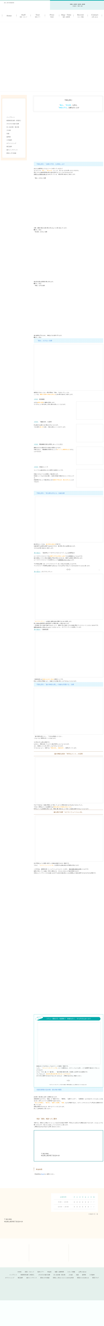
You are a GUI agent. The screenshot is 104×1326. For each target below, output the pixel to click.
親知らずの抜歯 (11, 153)
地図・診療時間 (59, 1272)
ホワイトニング (11, 143)
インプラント (10, 117)
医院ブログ (95, 1277)
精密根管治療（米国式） (14, 120)
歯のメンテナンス (12, 150)
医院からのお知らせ (83, 1277)
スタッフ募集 (71, 1272)
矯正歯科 (9, 146)
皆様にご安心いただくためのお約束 (63, 1277)
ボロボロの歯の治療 (12, 123)
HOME (19, 1272)
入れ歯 (8, 130)
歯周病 (8, 137)
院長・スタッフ (29, 1272)
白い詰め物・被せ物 (12, 127)
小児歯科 (9, 140)
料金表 (40, 1108)
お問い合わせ (82, 1272)
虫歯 (7, 133)
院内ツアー (41, 1272)
